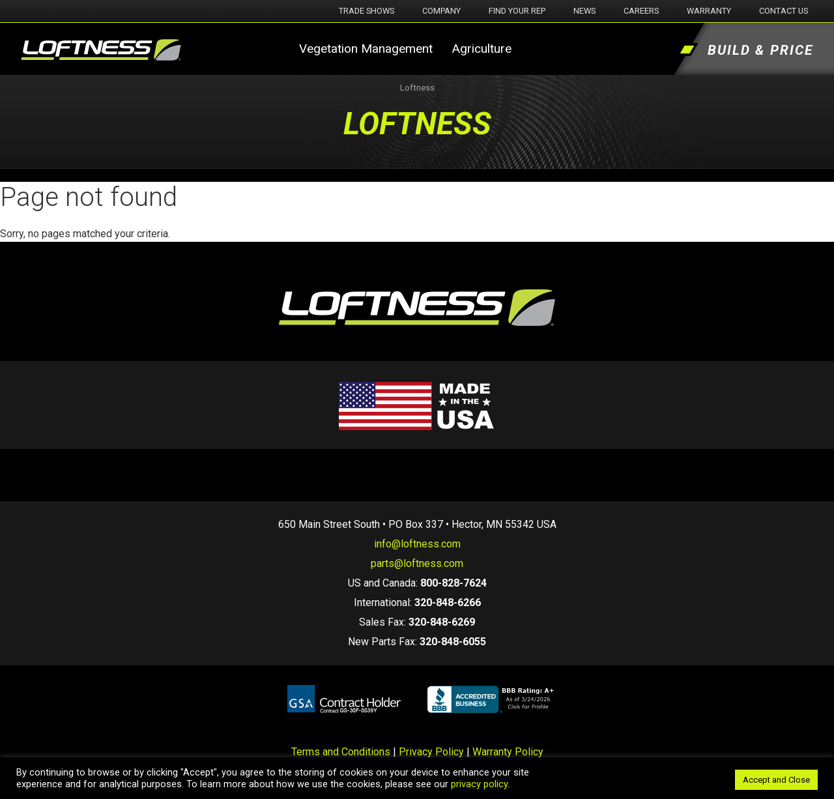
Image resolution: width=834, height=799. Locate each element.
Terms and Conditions (340, 752)
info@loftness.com (417, 544)
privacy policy (479, 784)
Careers (641, 11)
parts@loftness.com (417, 563)
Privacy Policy (431, 752)
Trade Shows (366, 11)
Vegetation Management (366, 48)
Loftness (417, 88)
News (584, 11)
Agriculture (481, 48)
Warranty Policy (507, 752)
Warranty (709, 11)
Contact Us (783, 11)
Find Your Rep (517, 11)
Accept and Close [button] (776, 780)
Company (441, 11)
